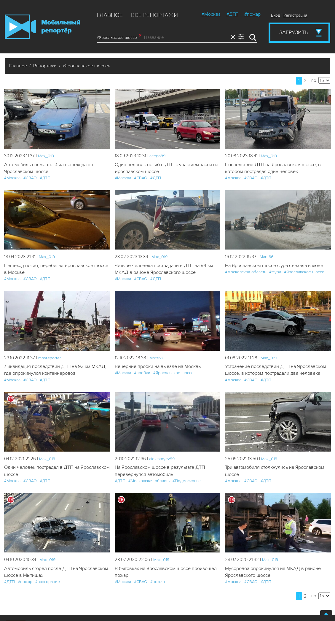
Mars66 (267, 257)
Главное (110, 15)
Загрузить (293, 32)
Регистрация (295, 15)
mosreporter (50, 359)
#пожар (252, 14)
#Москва (211, 14)
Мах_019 (46, 155)
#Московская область (245, 272)
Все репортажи (154, 15)
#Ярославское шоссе (119, 37)
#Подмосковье (187, 490)
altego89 (158, 155)
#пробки (142, 374)
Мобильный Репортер (42, 27)
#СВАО (30, 178)
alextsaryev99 (162, 467)
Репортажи (45, 66)
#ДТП (232, 14)
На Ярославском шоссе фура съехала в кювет (278, 266)
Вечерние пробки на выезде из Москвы (160, 368)
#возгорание (47, 591)
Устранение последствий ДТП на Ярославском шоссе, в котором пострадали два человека (275, 375)
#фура (275, 272)
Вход (275, 15)
